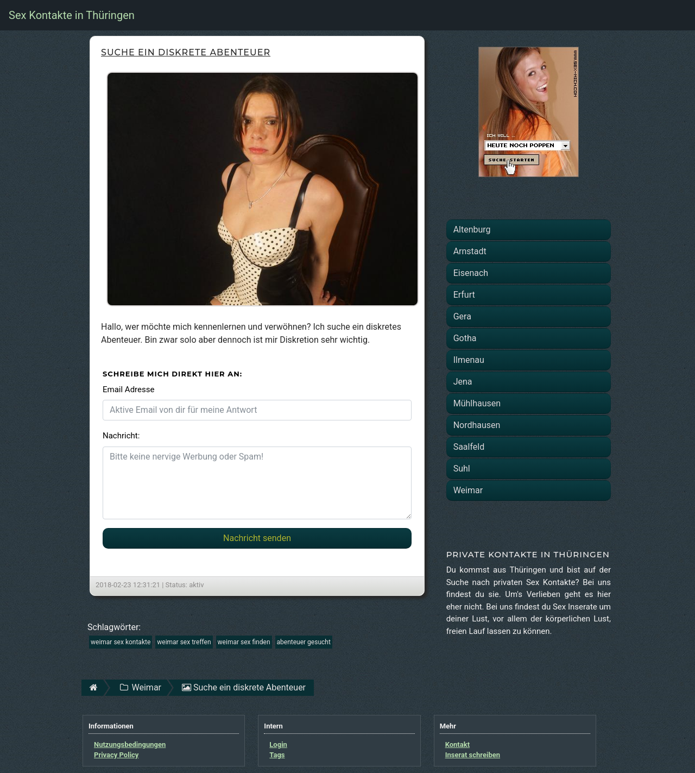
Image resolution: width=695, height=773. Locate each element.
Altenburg (472, 229)
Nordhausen (477, 425)
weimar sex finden (244, 642)
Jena (462, 381)
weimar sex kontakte (120, 642)
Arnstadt (469, 251)
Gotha (465, 338)
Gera (462, 316)
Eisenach (470, 273)
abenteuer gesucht (304, 642)
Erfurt (464, 295)
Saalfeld (469, 447)
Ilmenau (468, 360)
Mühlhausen (477, 403)
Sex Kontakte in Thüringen (72, 15)
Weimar (468, 490)
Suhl (461, 468)
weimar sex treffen (184, 642)
